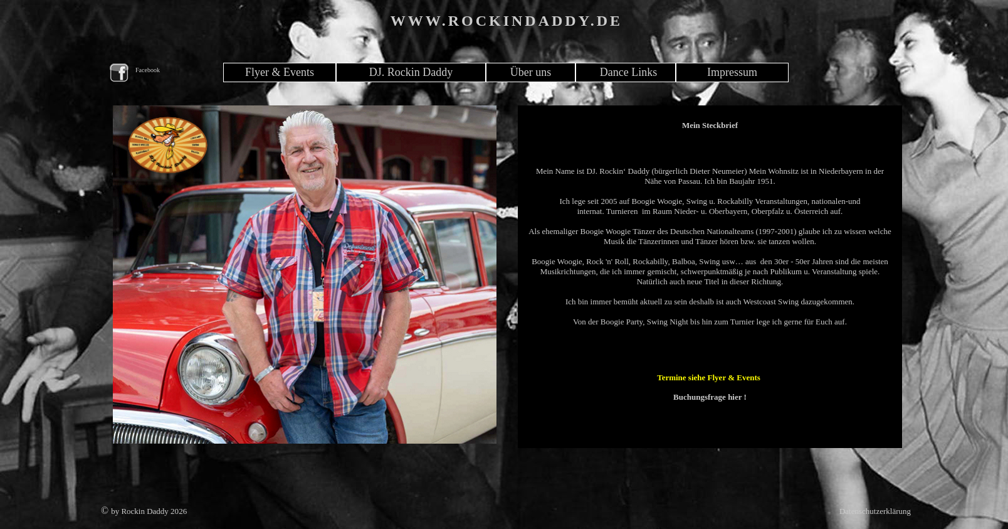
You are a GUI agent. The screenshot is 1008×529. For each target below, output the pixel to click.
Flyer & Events (279, 72)
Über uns (531, 72)
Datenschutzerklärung (875, 511)
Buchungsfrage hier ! (710, 397)
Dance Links (628, 72)
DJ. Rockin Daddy (411, 72)
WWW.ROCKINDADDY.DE (506, 21)
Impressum (732, 72)
